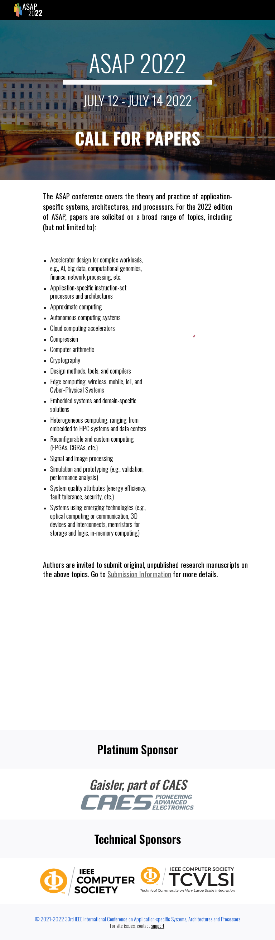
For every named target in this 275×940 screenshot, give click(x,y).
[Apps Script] (137, 660)
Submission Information (139, 574)
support (157, 925)
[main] (137, 100)
